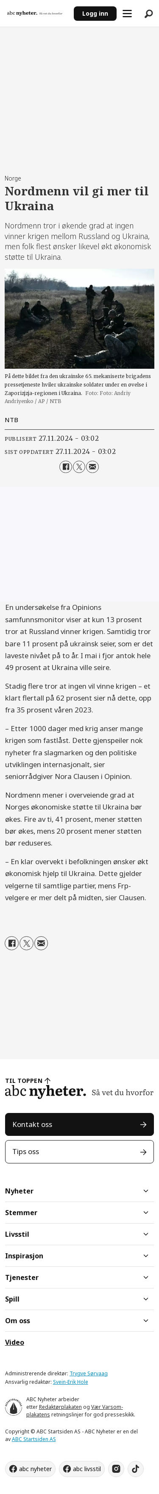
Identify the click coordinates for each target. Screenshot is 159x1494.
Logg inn (95, 13)
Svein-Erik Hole (70, 1381)
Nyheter (19, 1191)
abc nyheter (35, 1469)
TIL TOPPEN (23, 1081)
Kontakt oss (32, 1124)
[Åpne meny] (127, 13)
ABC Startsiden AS (34, 1439)
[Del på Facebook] (65, 467)
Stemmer (21, 1212)
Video (14, 1342)
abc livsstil (87, 1469)
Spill (12, 1299)
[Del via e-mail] (92, 467)
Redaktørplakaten (60, 1407)
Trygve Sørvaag (89, 1373)
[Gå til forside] (34, 13)
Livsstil (17, 1234)
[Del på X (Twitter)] (79, 467)
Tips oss (25, 1151)
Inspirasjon (24, 1255)
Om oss (17, 1320)
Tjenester (22, 1277)
